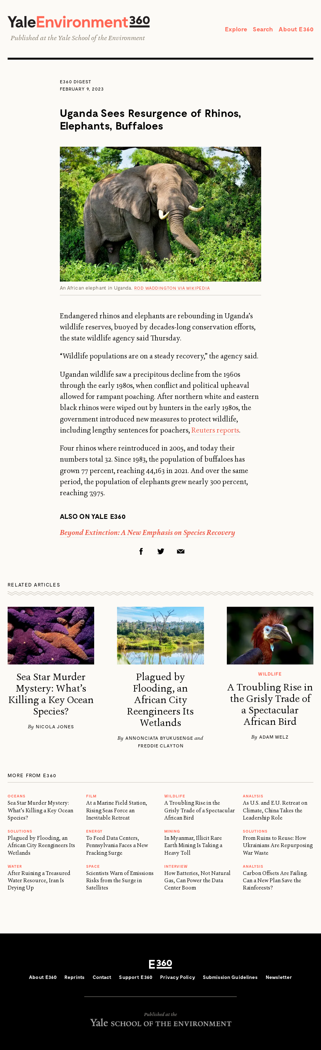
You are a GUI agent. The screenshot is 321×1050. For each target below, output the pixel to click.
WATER (15, 866)
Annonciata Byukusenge (159, 738)
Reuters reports (215, 430)
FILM (91, 796)
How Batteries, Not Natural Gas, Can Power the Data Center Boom (197, 880)
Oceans (17, 796)
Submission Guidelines (230, 977)
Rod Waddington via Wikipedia (172, 287)
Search (263, 28)
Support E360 (135, 977)
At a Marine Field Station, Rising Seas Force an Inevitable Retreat (116, 810)
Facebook (141, 551)
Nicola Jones (55, 726)
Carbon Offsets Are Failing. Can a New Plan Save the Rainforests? (275, 880)
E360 (160, 964)
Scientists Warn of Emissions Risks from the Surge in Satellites (120, 880)
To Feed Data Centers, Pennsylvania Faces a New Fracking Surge (117, 845)
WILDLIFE (174, 796)
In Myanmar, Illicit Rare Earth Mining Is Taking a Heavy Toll (193, 845)
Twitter (161, 551)
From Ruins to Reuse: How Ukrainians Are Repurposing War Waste (278, 845)
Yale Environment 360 (78, 21)
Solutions (20, 831)
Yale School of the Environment (101, 38)
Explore (236, 28)
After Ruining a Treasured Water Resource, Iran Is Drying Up (39, 880)
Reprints (74, 977)
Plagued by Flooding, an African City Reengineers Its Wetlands (160, 700)
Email (181, 551)
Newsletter (279, 977)
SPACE (93, 866)
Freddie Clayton (161, 745)
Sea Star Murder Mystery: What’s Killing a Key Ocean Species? (51, 694)
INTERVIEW (176, 866)
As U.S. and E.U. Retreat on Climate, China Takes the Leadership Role (275, 810)
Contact (102, 977)
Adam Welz (274, 736)
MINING (172, 831)
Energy (94, 831)
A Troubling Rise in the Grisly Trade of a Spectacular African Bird (270, 705)
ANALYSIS (253, 796)
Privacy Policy (177, 977)
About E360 (296, 28)
